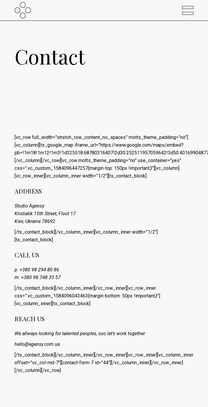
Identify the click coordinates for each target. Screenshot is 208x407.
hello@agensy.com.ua (37, 344)
